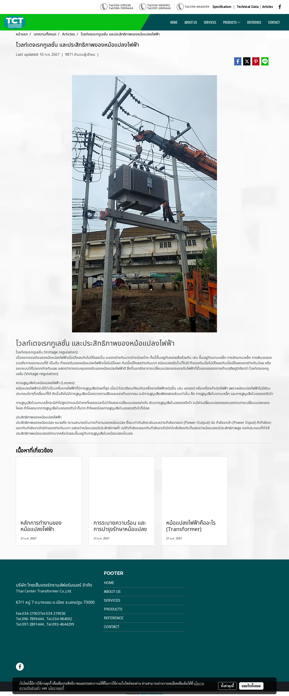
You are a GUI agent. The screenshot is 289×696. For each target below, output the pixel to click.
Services (112, 600)
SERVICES (210, 22)
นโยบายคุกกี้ (56, 688)
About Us (112, 591)
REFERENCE (254, 22)
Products (113, 609)
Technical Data (248, 7)
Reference (113, 618)
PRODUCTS (231, 22)
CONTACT (274, 22)
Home (109, 583)
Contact (111, 627)
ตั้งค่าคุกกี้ (227, 686)
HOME (173, 22)
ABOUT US (190, 22)
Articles (267, 7)
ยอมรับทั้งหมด (251, 686)
